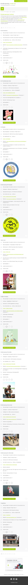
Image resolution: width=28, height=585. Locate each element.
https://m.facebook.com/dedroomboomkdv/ (14, 44)
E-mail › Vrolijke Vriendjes (7, 308)
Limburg (4, 301)
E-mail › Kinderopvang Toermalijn (9, 363)
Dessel (9, 457)
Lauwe (11, 35)
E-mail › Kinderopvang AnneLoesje (9, 416)
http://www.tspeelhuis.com (11, 517)
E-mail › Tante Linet (6, 251)
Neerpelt (8, 507)
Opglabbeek (9, 301)
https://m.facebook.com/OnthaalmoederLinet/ (14, 254)
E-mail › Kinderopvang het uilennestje (10, 464)
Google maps (16, 35)
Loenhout (9, 409)
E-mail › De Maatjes (6, 138)
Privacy (16, 582)
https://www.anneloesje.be (11, 419)
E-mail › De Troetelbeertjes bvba (9, 92)
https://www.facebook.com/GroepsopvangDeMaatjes (16, 141)
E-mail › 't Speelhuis (6, 515)
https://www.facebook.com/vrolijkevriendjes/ (14, 310)
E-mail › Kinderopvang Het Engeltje (9, 196)
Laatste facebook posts (8, 57)
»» (14, 27)
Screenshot (21, 95)
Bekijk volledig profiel (9, 76)
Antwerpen (5, 85)
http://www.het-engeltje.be (11, 198)
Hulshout (9, 85)
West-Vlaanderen (6, 35)
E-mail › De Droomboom (7, 42)
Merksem (9, 189)
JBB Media (13, 582)
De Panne (12, 131)
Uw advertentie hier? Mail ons (14, 570)
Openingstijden (6, 55)
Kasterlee (9, 356)
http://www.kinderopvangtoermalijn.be (13, 366)
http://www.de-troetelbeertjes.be (12, 95)
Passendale (12, 244)
